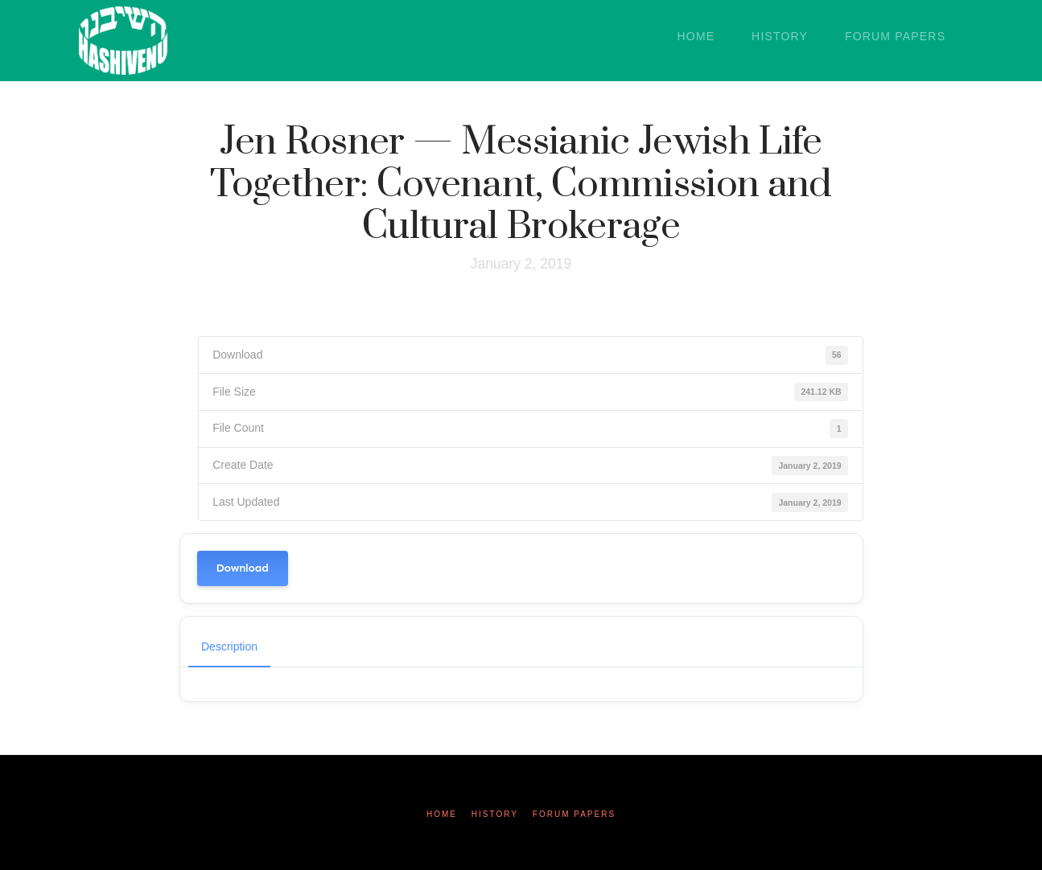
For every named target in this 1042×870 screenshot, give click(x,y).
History (495, 814)
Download (242, 568)
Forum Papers (574, 814)
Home (441, 814)
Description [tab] (229, 646)
